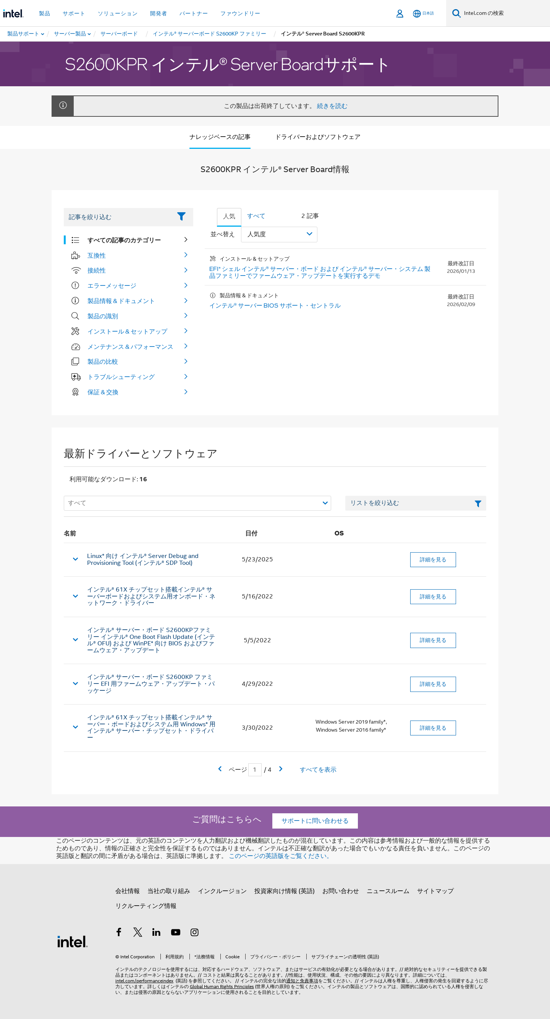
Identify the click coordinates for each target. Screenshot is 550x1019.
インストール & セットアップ (127, 331)
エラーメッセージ (111, 285)
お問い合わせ (340, 891)
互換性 (96, 255)
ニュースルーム (388, 891)
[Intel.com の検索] (505, 13)
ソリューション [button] (118, 13)
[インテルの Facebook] (118, 933)
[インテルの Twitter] (137, 933)
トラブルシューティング (121, 377)
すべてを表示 (318, 770)
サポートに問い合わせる (315, 821)
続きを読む (332, 106)
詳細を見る (433, 559)
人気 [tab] (229, 216)
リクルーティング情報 (145, 906)
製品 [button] (44, 13)
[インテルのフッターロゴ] (72, 941)
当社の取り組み (168, 891)
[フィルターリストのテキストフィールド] (415, 503)
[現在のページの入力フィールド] (255, 770)
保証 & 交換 (102, 392)
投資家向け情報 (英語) (284, 891)
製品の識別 (102, 316)
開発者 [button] (158, 13)
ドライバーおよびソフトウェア (318, 137)
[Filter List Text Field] (118, 217)
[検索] (456, 13)
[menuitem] (70, 34)
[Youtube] (175, 933)
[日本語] (423, 13)
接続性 (96, 270)
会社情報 (127, 891)
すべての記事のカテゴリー (124, 240)
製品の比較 (102, 361)
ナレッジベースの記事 (220, 137)
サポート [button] (74, 13)
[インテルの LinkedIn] (156, 933)
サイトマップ (435, 891)
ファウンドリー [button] (240, 13)
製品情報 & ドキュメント (121, 301)
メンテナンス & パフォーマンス (130, 346)
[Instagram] (194, 933)
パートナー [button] (194, 13)
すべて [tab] (256, 216)
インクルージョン (222, 891)
